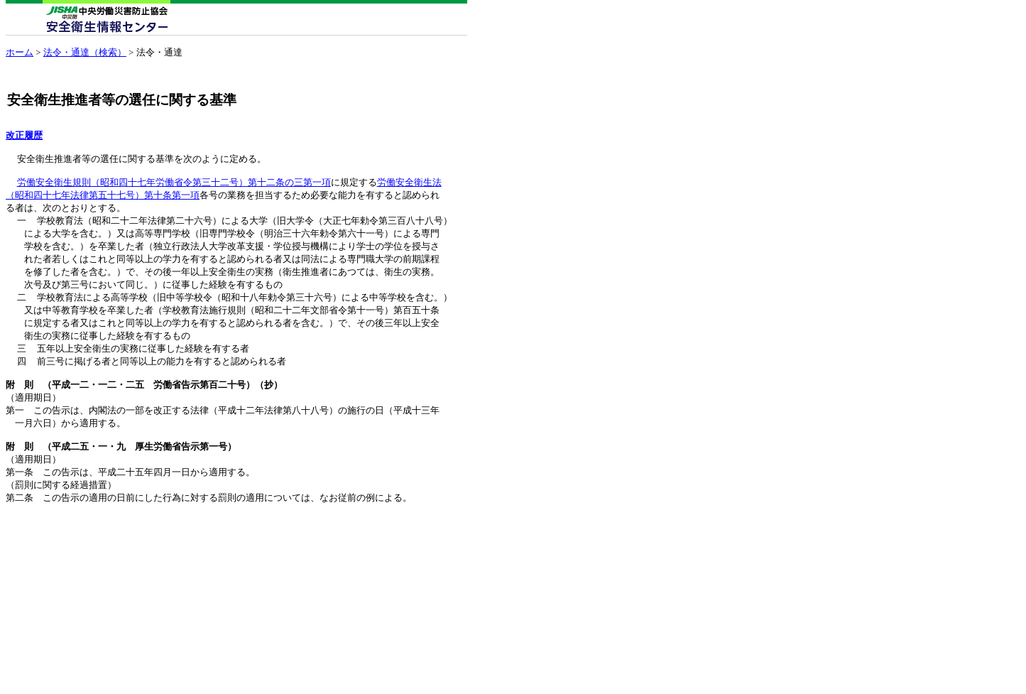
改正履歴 (24, 135)
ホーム (19, 52)
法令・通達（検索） (84, 52)
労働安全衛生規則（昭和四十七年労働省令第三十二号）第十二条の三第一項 (174, 188)
